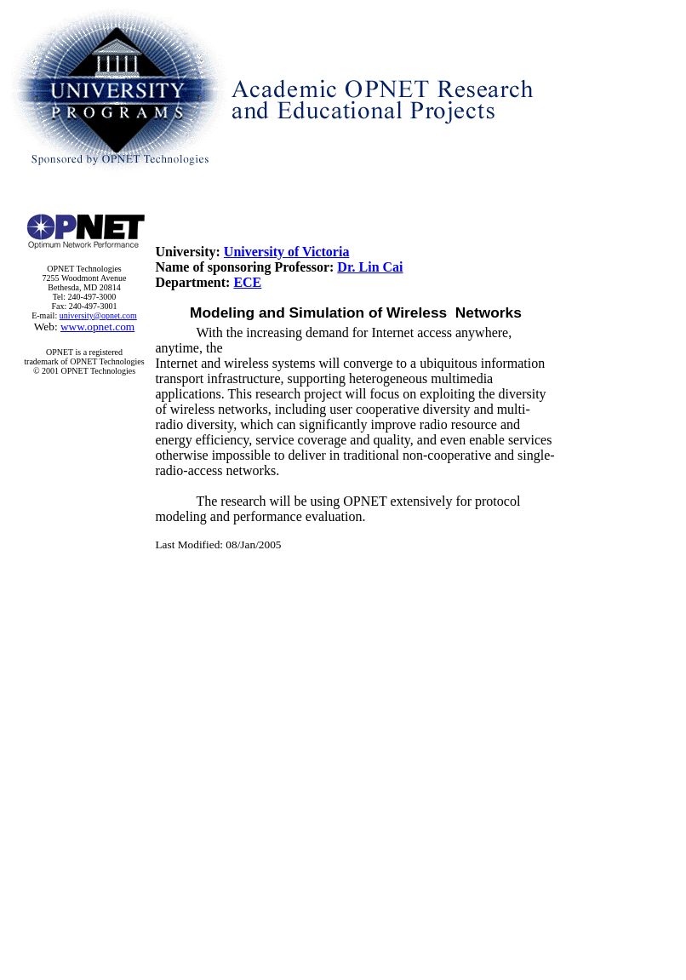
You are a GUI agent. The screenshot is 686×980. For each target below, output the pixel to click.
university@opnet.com (98, 315)
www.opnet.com (97, 326)
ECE (247, 282)
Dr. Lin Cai (370, 267)
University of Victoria (287, 251)
